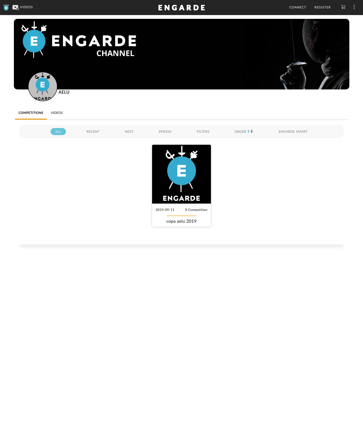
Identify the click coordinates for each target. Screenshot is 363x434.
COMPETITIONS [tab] (31, 113)
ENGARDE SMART (293, 131)
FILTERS (203, 131)
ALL (58, 131)
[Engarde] (6, 7)
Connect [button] (297, 7)
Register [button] (323, 7)
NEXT (129, 131)
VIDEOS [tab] (57, 113)
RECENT (93, 131)
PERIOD (165, 131)
